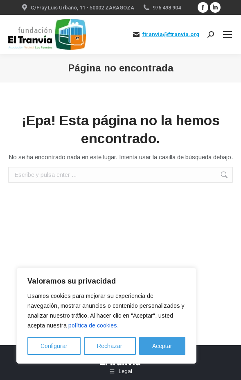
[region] (106, 316)
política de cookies (92, 325)
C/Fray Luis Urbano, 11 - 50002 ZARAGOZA (82, 8)
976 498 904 (167, 8)
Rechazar (109, 346)
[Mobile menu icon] (227, 34)
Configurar (54, 346)
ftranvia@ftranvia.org (170, 34)
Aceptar (162, 346)
